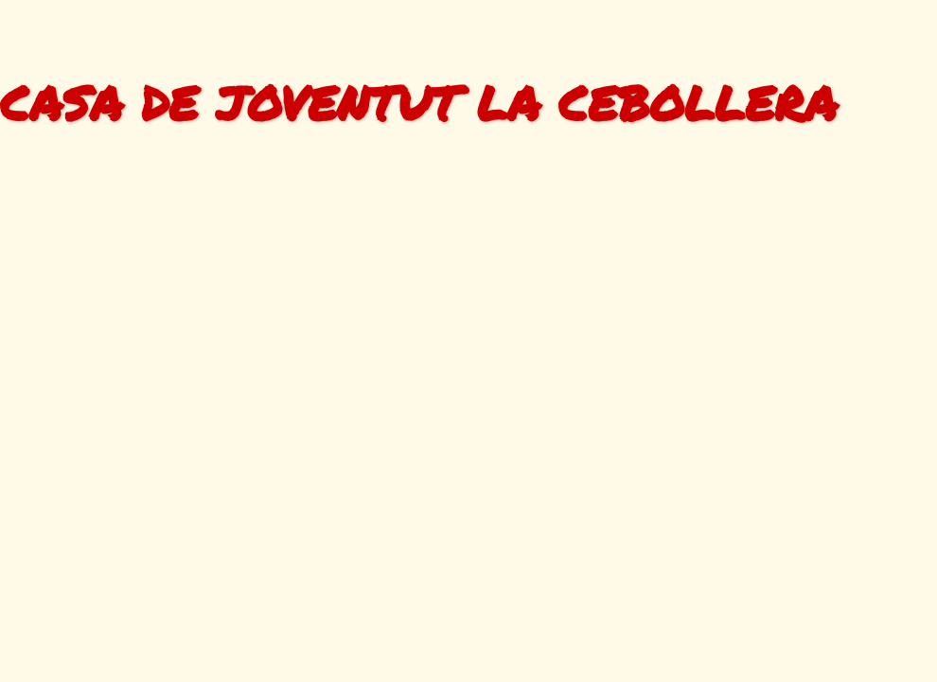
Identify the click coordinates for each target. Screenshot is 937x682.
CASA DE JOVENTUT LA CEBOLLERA (419, 102)
